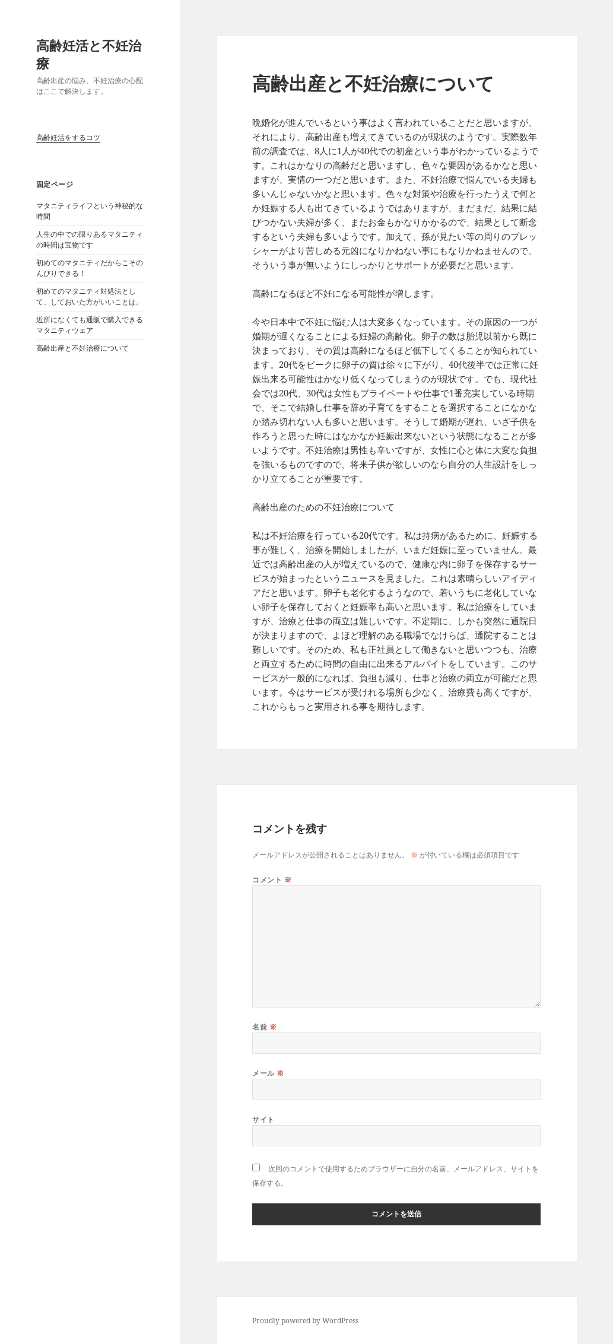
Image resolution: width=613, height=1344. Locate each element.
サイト (263, 1119)
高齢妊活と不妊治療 (88, 54)
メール (268, 1073)
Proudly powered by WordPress (305, 1321)
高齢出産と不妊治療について (82, 348)
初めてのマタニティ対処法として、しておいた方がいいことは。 (89, 296)
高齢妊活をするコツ (68, 137)
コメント (271, 880)
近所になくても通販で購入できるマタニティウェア (89, 324)
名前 (264, 1027)
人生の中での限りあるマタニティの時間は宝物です (89, 239)
